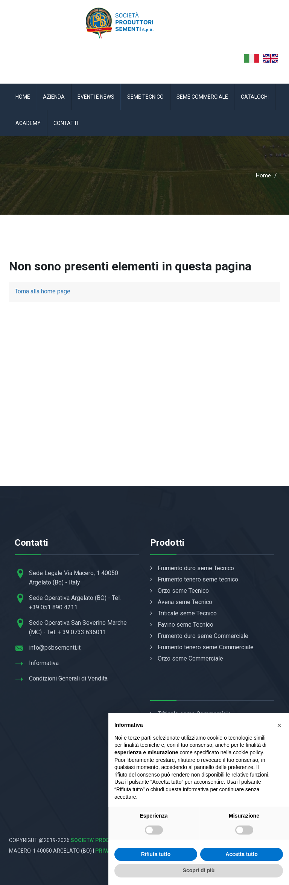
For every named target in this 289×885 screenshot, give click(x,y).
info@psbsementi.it (55, 647)
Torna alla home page (42, 291)
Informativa (44, 663)
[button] (279, 725)
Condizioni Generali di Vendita (68, 678)
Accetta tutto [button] (241, 854)
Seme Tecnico (145, 97)
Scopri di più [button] (199, 870)
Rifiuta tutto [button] (156, 854)
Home (22, 97)
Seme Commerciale (202, 97)
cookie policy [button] (248, 752)
